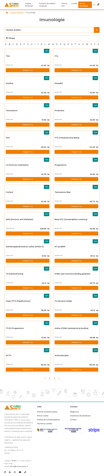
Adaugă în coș (28, 70)
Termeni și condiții (44, 424)
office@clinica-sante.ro (19, 466)
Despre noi (74, 412)
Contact (73, 407)
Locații (74, 3)
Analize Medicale (29, 5)
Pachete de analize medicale (47, 5)
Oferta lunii (64, 5)
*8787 (13, 461)
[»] (59, 378)
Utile (39, 407)
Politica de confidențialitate (48, 420)
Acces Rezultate (84, 5)
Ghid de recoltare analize (47, 412)
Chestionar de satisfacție (80, 416)
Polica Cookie (42, 416)
